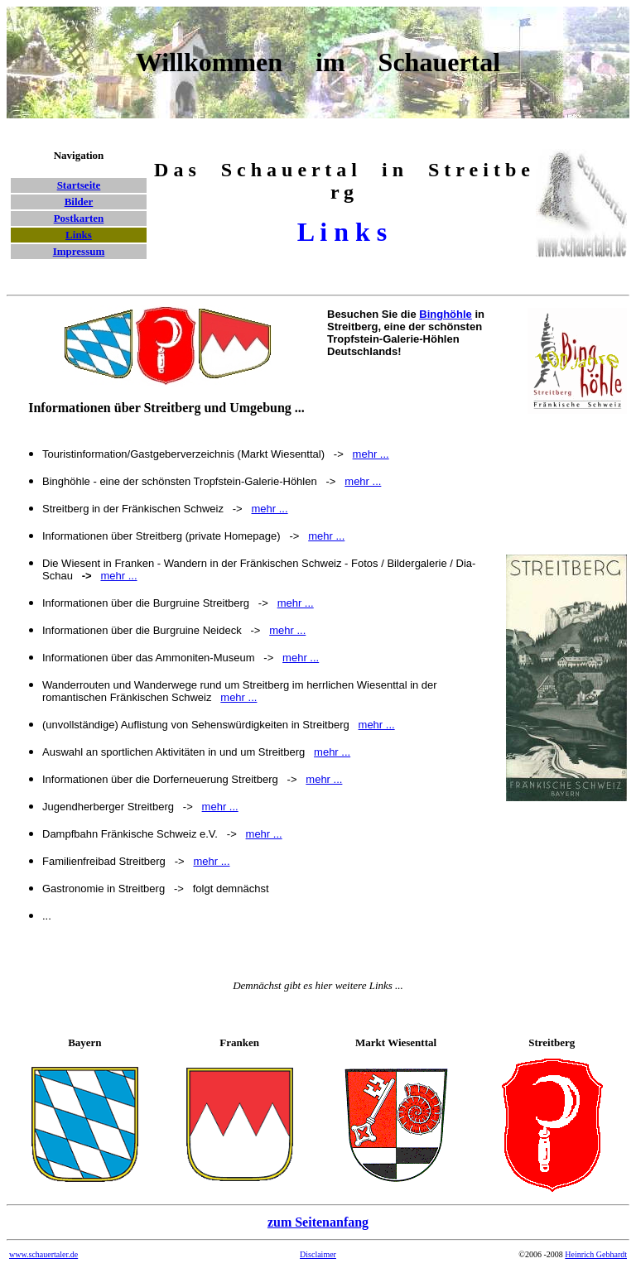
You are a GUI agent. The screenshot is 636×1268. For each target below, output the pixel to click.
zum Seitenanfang (318, 1222)
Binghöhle (445, 314)
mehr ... (270, 508)
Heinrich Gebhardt (596, 1254)
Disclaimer (318, 1254)
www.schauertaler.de (43, 1254)
